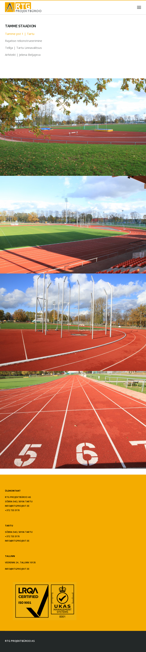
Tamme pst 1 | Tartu (19, 34)
